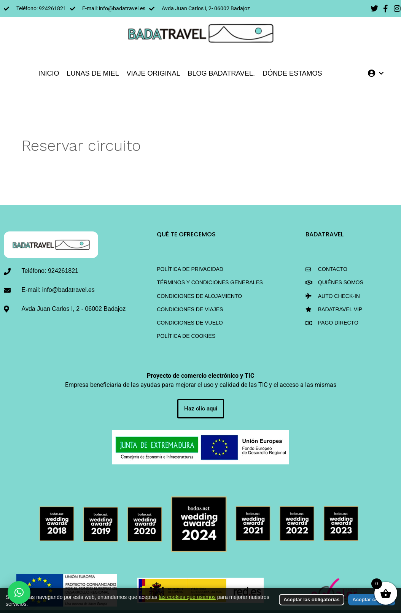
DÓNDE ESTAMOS (292, 73)
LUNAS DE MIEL (93, 73)
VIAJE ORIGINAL (153, 73)
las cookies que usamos (187, 597)
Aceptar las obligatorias (311, 599)
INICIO (48, 73)
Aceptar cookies (372, 599)
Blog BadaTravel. (221, 73)
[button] (19, 592)
